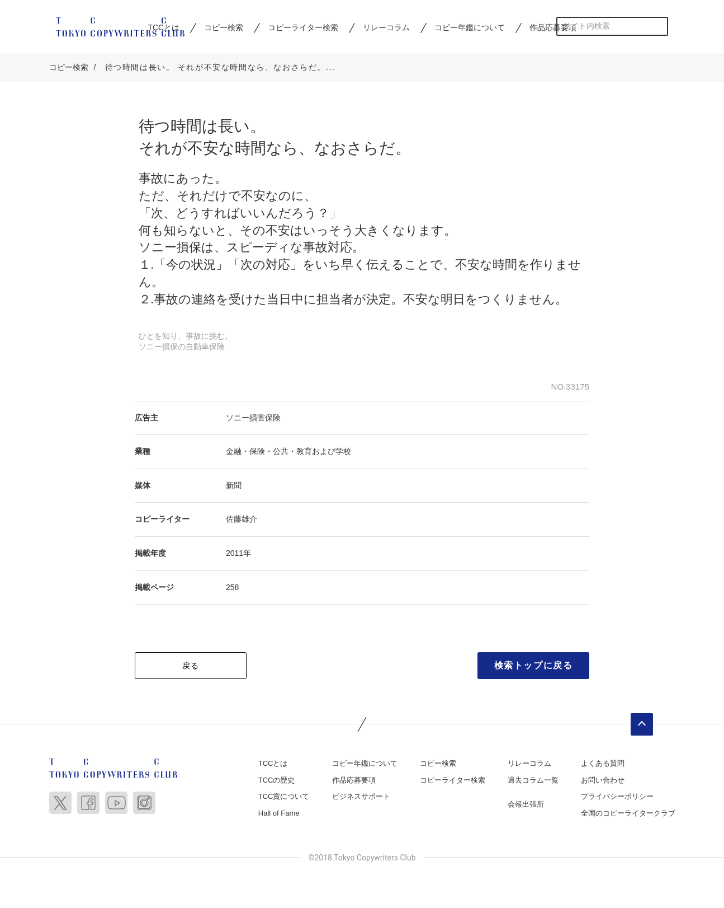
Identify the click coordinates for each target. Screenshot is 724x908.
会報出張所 (526, 804)
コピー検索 (223, 27)
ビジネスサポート (361, 796)
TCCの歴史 (276, 780)
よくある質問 (602, 763)
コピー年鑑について (469, 27)
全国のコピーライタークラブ (628, 813)
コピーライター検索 (303, 27)
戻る (191, 665)
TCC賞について (284, 796)
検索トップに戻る (533, 665)
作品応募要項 (552, 27)
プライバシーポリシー (617, 796)
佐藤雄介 (241, 518)
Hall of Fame (279, 813)
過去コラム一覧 (533, 780)
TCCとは (273, 763)
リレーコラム (386, 27)
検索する (659, 26)
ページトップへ (642, 724)
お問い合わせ (602, 780)
